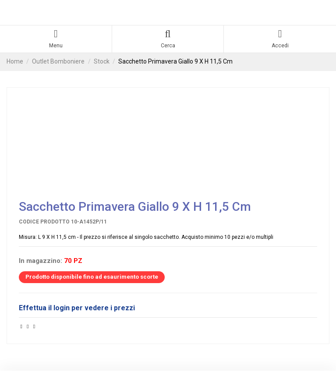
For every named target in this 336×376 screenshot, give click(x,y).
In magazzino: (40, 261)
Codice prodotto (44, 222)
